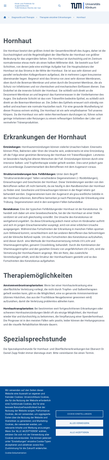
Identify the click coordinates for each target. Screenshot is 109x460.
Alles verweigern (79, 423)
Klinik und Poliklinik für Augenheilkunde (24, 5)
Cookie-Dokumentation (15, 453)
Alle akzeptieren (79, 432)
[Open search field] (59, 5)
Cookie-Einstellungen (79, 414)
